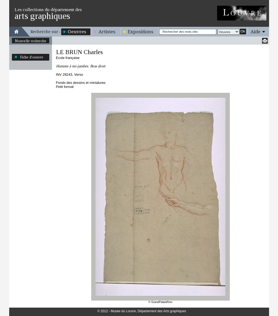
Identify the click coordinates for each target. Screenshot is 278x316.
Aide (255, 31)
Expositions (140, 31)
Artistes (107, 31)
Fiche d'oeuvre (31, 57)
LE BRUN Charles (79, 52)
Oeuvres (77, 31)
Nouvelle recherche (30, 41)
